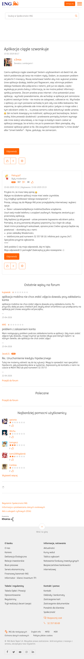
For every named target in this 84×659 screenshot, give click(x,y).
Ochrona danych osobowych (17, 635)
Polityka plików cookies (43, 635)
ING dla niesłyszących (18, 632)
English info (36, 632)
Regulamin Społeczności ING (14, 503)
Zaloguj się (70, 4)
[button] (7, 161)
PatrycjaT (16, 175)
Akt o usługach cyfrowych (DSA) (16, 511)
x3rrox (17, 59)
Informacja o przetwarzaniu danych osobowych (23, 507)
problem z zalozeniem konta (19, 329)
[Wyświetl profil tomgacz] (17, 442)
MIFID (47, 632)
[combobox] (42, 16)
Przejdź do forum (10, 380)
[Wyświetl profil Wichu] (17, 431)
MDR (56, 632)
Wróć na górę (42, 532)
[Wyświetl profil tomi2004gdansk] (17, 454)
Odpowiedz (11, 151)
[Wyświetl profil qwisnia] (17, 420)
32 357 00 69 (53, 623)
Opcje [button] (22, 161)
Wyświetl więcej (10, 475)
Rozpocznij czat (54, 618)
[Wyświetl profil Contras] (17, 465)
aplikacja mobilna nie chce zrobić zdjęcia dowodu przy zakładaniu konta (41, 298)
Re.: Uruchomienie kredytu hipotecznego (26, 358)
